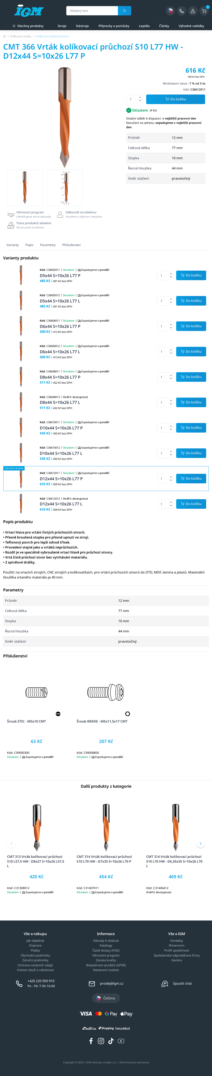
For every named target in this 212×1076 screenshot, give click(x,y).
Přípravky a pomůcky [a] (114, 26)
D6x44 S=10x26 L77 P (60, 326)
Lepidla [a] (144, 26)
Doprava (35, 945)
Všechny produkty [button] (28, 25)
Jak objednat (35, 940)
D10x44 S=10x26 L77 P (61, 428)
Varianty (12, 245)
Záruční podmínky (35, 960)
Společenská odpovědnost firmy (177, 955)
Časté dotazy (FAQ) (105, 950)
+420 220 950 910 (40, 981)
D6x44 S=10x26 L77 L (60, 352)
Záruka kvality (106, 960)
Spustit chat (182, 983)
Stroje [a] (62, 26)
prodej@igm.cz (111, 983)
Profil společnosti (176, 950)
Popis (29, 245)
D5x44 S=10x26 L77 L (60, 301)
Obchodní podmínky (35, 955)
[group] (24, 188)
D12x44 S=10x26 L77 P (61, 478)
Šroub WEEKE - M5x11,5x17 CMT (102, 721)
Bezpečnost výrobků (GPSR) (106, 965)
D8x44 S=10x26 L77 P (60, 377)
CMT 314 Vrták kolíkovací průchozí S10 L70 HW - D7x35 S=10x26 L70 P (104, 858)
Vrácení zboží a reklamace (35, 970)
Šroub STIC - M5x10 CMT (26, 721)
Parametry (48, 245)
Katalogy (106, 945)
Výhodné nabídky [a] (191, 26)
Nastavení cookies (106, 970)
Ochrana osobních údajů (35, 965)
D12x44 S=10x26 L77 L (61, 504)
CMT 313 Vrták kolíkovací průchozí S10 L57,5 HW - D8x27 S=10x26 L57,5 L (35, 861)
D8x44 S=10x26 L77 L (60, 402)
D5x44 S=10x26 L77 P (60, 275)
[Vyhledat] (124, 11)
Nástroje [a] (82, 26)
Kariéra (177, 960)
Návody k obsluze (106, 940)
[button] (11, 844)
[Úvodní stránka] (4, 36)
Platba (35, 950)
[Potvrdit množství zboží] (191, 275)
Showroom (177, 945)
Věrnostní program (106, 955)
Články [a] (164, 26)
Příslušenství (71, 245)
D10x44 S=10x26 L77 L (61, 453)
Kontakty (176, 940)
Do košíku (175, 99)
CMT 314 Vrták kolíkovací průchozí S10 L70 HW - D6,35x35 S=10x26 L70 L (174, 861)
